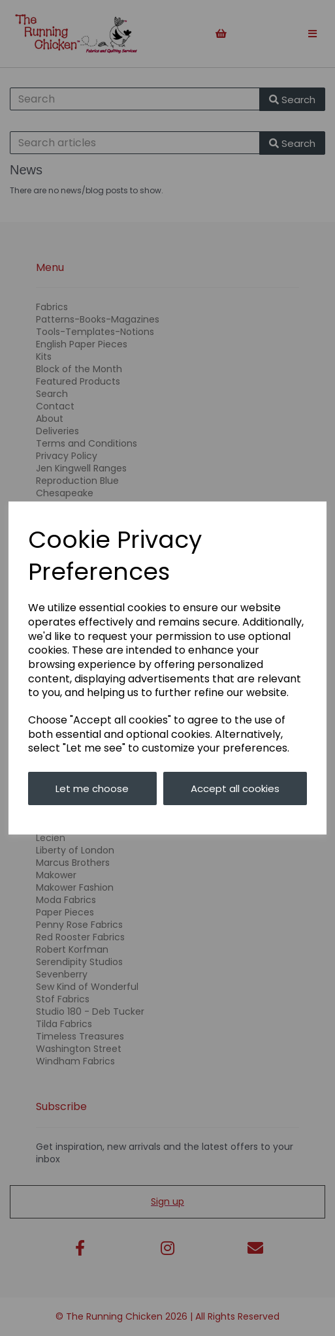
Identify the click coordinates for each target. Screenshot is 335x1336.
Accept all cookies (235, 788)
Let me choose (92, 788)
